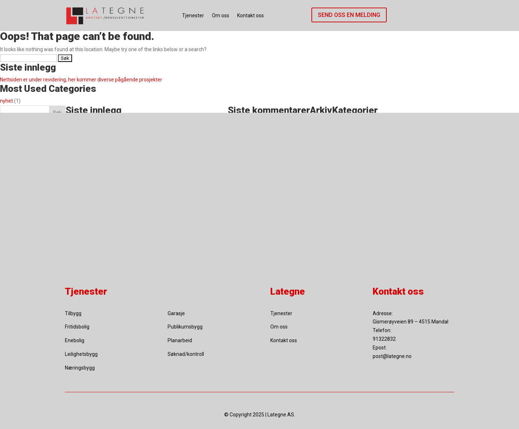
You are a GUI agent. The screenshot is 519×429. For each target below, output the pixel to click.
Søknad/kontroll (186, 354)
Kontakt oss (250, 15)
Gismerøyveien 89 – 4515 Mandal (410, 322)
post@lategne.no (392, 356)
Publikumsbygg (185, 327)
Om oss (220, 15)
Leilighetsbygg (81, 354)
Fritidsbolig (77, 327)
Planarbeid (180, 340)
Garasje (176, 313)
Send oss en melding (349, 15)
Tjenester (193, 15)
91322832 (384, 339)
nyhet (6, 101)
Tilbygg (73, 313)
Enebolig (74, 340)
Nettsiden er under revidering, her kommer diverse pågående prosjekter (81, 79)
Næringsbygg (80, 368)
